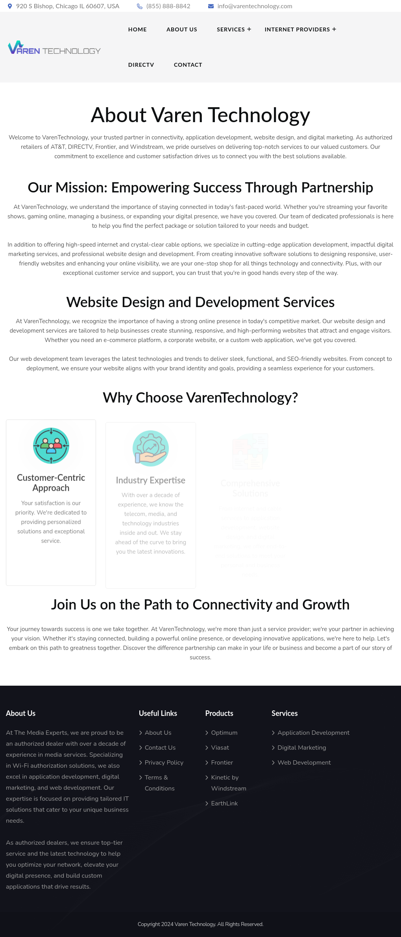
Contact (188, 64)
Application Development (313, 732)
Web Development (304, 762)
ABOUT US (181, 29)
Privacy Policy (164, 762)
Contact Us (160, 747)
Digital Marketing (301, 747)
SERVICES (231, 29)
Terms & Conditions (160, 783)
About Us (158, 732)
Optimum (224, 732)
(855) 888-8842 (168, 5)
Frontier (222, 762)
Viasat (220, 747)
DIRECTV (141, 64)
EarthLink (224, 803)
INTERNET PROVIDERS (297, 29)
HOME (137, 29)
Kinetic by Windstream (228, 783)
